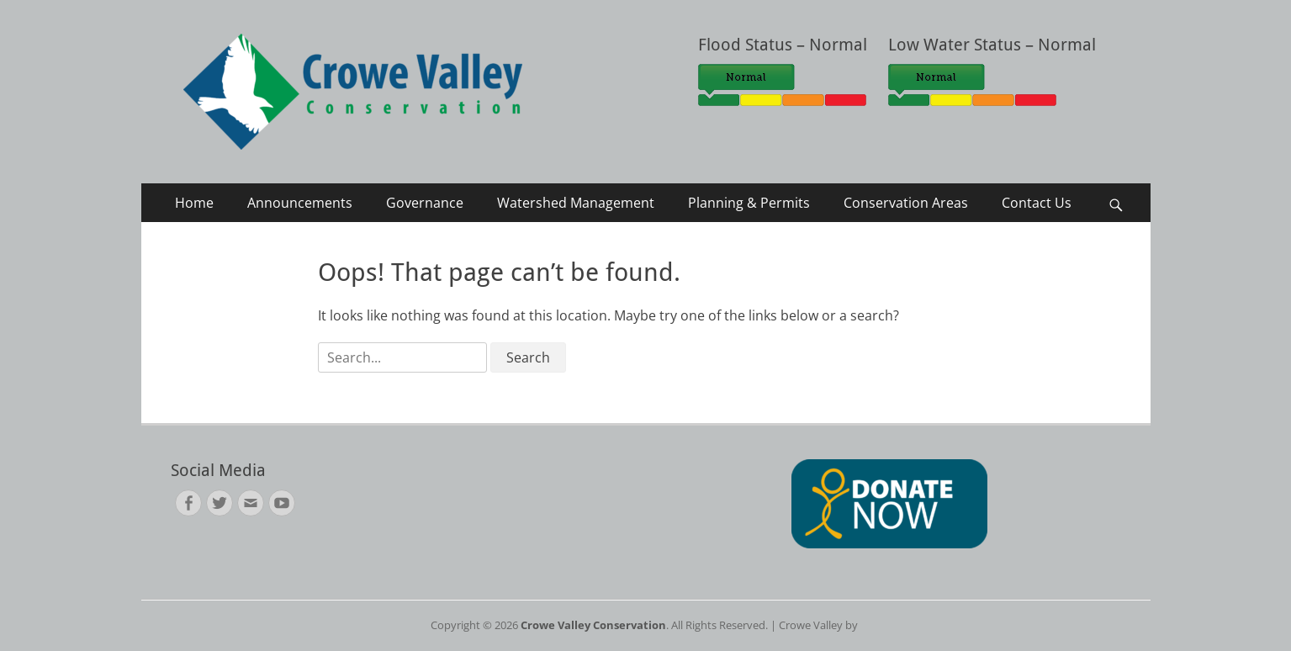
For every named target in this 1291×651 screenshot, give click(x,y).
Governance (424, 202)
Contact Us (1036, 202)
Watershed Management (575, 202)
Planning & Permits (749, 202)
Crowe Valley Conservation (593, 624)
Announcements (299, 202)
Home (194, 202)
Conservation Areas (906, 202)
